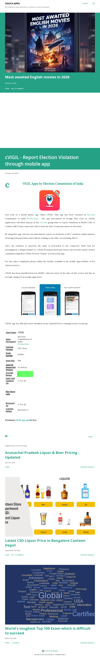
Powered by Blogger (50, 651)
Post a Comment (17, 89)
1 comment (15, 643)
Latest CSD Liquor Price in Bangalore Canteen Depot (45, 543)
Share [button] (7, 89)
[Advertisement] (50, 123)
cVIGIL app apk (22, 420)
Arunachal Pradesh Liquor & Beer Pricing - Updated (42, 455)
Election (91, 214)
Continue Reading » (87, 467)
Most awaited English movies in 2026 (37, 77)
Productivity (33, 218)
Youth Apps (12, 3)
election (44, 222)
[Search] (85, 3)
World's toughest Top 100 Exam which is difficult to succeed (47, 630)
